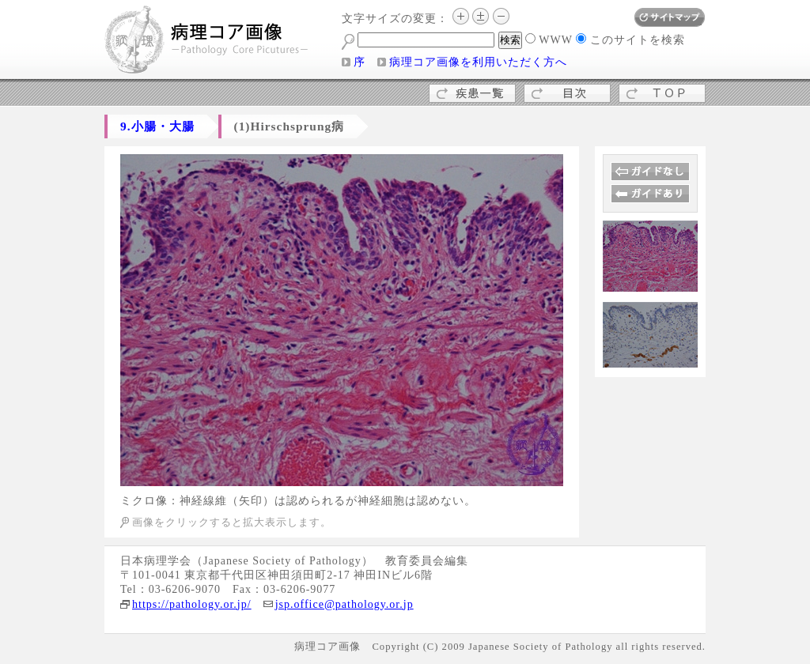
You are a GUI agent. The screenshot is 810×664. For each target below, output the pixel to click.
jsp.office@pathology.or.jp (344, 604)
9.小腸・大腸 (157, 126)
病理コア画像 (207, 41)
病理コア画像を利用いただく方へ (478, 62)
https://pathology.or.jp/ (192, 604)
